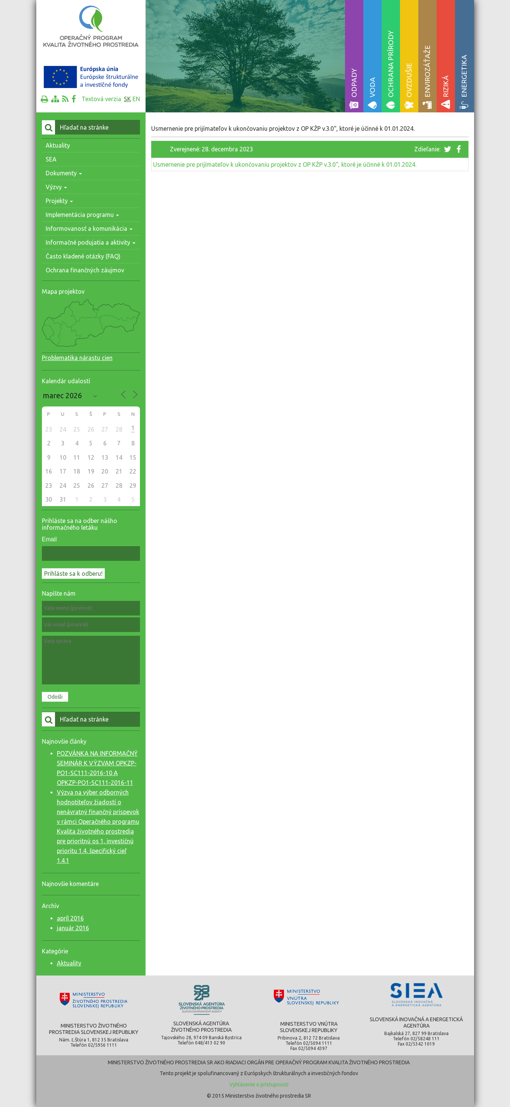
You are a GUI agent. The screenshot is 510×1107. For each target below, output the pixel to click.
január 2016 (73, 928)
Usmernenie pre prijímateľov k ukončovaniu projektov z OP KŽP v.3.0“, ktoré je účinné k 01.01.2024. (284, 164)
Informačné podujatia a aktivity (90, 242)
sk (127, 99)
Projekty (59, 200)
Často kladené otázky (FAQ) (83, 256)
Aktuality (58, 145)
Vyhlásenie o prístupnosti (258, 1085)
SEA (51, 159)
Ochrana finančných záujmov (85, 270)
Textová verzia (101, 99)
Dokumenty (64, 173)
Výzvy (56, 187)
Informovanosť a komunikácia (89, 228)
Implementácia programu (82, 214)
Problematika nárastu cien (77, 357)
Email (49, 539)
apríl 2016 (70, 918)
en (136, 99)
